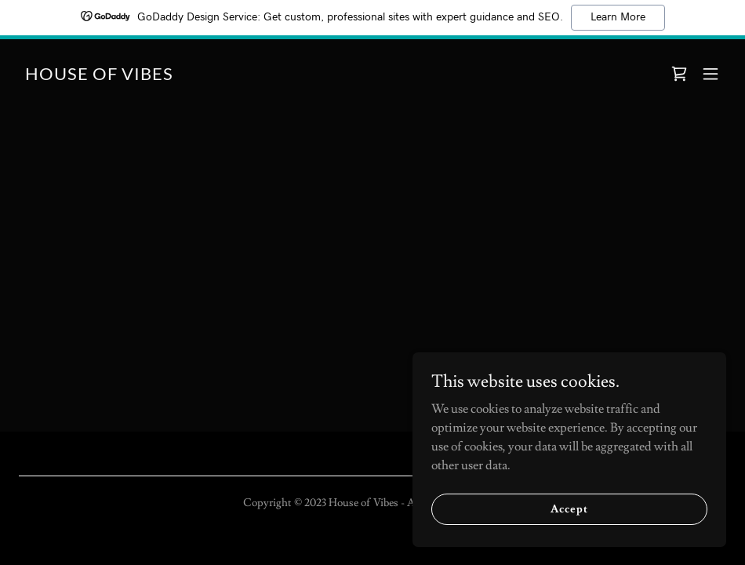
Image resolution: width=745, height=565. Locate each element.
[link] (99, 76)
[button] (710, 73)
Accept (569, 508)
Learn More (618, 17)
